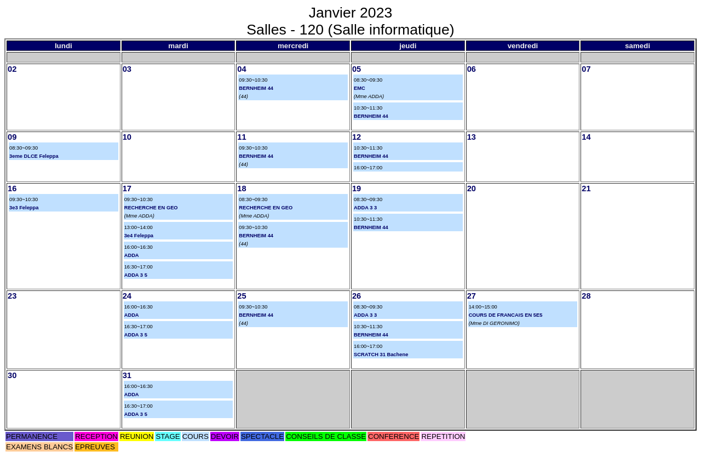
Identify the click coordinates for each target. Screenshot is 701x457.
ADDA (131, 255)
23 (12, 296)
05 (356, 69)
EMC (359, 88)
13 (471, 137)
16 (12, 188)
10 (127, 137)
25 (241, 296)
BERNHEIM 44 (256, 88)
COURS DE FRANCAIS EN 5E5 (506, 315)
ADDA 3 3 (365, 207)
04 (241, 69)
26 (356, 296)
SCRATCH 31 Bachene (381, 354)
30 (12, 375)
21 (586, 188)
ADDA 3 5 (135, 275)
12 (356, 137)
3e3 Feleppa (23, 207)
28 (586, 296)
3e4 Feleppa (138, 235)
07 (586, 69)
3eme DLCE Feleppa (34, 156)
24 (127, 296)
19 (356, 188)
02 (12, 69)
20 (471, 188)
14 (586, 137)
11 (241, 137)
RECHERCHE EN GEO (151, 207)
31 (127, 375)
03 (127, 69)
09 (12, 137)
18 (241, 188)
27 (471, 296)
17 (127, 188)
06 (471, 69)
